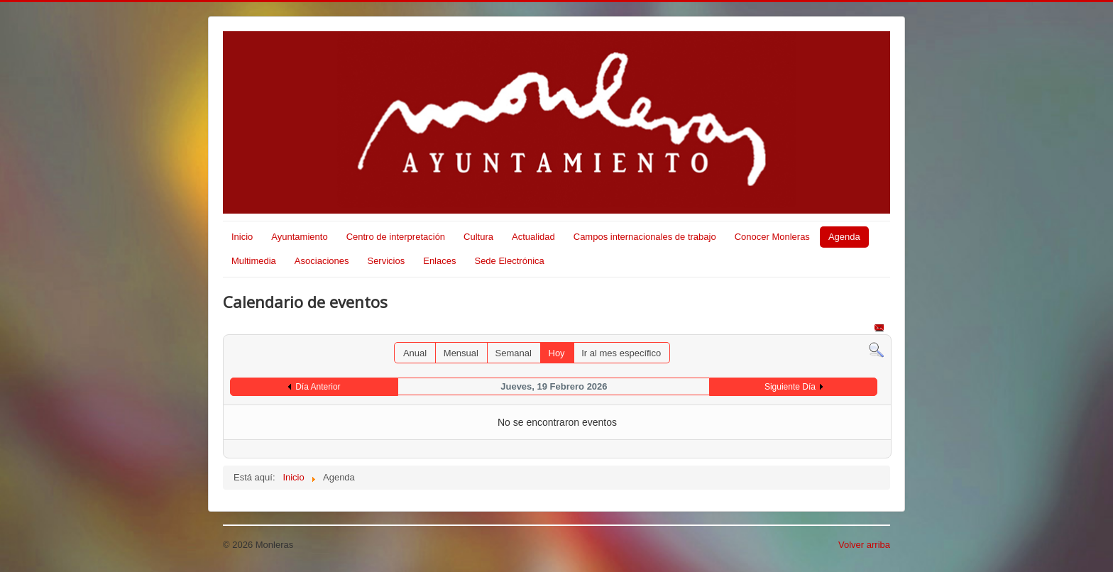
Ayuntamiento (299, 236)
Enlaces (439, 260)
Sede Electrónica (509, 260)
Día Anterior (317, 387)
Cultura (478, 236)
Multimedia (253, 260)
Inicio (242, 236)
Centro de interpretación (395, 236)
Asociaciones (322, 260)
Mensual (461, 353)
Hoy (557, 353)
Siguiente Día (790, 387)
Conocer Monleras (772, 236)
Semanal (513, 353)
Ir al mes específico (621, 353)
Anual (415, 353)
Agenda (844, 236)
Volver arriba (864, 544)
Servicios (386, 260)
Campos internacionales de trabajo (645, 236)
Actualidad (533, 236)
